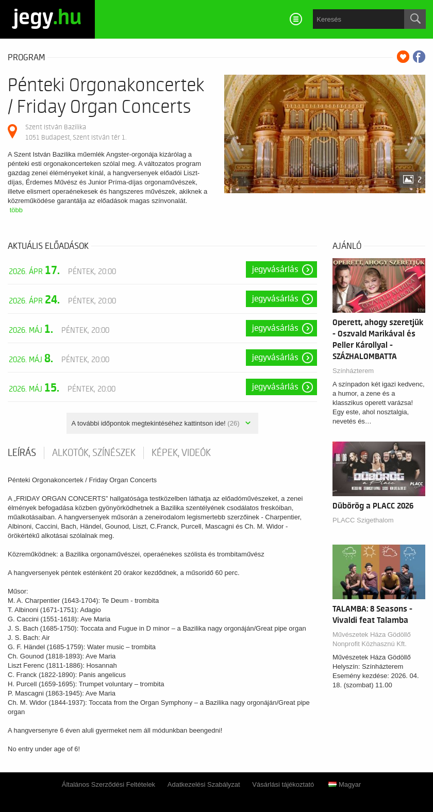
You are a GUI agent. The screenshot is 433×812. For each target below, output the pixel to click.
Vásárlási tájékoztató (283, 784)
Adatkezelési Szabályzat (204, 784)
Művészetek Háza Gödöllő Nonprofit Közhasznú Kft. (371, 639)
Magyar (344, 784)
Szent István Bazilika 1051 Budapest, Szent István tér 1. (75, 132)
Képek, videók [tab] (181, 453)
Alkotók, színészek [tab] (94, 453)
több (16, 210)
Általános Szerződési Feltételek (108, 784)
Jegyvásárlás (275, 269)
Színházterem (353, 371)
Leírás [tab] (22, 453)
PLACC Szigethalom (363, 520)
